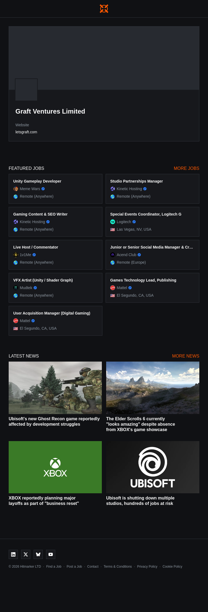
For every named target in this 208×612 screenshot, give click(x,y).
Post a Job (74, 566)
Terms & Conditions (118, 566)
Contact (92, 566)
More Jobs (186, 168)
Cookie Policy (172, 566)
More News (185, 356)
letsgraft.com (26, 132)
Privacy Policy (147, 566)
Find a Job (53, 566)
